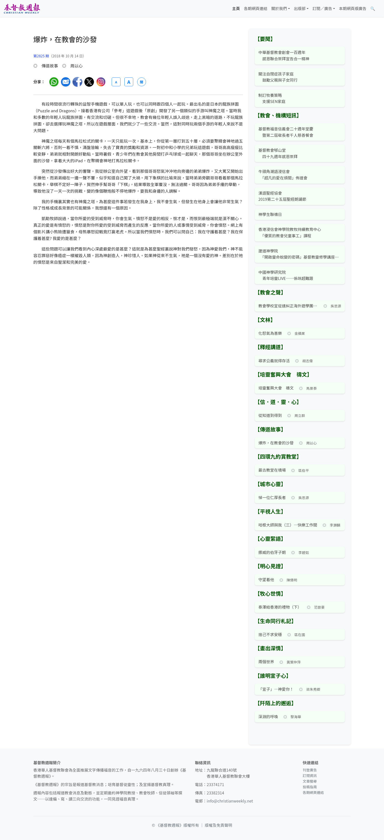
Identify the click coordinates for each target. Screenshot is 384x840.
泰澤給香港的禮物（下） (279, 607)
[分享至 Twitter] (89, 82)
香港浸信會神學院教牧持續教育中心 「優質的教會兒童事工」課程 (289, 232)
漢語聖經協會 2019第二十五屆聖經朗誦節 (282, 196)
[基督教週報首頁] (22, 8)
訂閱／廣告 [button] (322, 8)
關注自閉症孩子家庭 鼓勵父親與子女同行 (278, 77)
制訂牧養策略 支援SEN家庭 (272, 98)
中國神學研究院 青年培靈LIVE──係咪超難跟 (285, 275)
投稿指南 (310, 786)
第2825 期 (41, 55)
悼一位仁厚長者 (272, 497)
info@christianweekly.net (230, 801)
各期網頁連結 (255, 8)
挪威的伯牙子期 (272, 552)
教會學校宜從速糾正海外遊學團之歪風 (288, 306)
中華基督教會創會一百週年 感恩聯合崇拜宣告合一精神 (283, 55)
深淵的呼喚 (268, 716)
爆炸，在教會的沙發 (276, 443)
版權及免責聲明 (218, 825)
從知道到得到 (270, 415)
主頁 (236, 8)
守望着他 (266, 579)
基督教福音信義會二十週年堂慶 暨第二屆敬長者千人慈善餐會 (285, 132)
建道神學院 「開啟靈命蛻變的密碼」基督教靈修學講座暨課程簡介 (299, 254)
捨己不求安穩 (270, 634)
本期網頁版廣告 (352, 8)
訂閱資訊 (310, 775)
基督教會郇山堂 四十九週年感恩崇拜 (278, 153)
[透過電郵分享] (66, 82)
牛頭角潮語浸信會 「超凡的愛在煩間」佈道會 (282, 174)
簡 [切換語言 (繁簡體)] (141, 81)
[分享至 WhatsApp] (54, 82)
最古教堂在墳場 (272, 470)
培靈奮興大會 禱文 (276, 388)
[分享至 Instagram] (101, 82)
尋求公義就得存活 (274, 361)
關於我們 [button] (279, 8)
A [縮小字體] (116, 82)
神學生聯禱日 (270, 214)
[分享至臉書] (77, 82)
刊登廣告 (310, 769)
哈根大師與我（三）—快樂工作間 (287, 525)
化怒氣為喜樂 (270, 333)
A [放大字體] (128, 81)
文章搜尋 (310, 781)
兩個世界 (266, 661)
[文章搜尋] (372, 8)
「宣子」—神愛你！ (276, 689)
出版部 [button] (300, 8)
